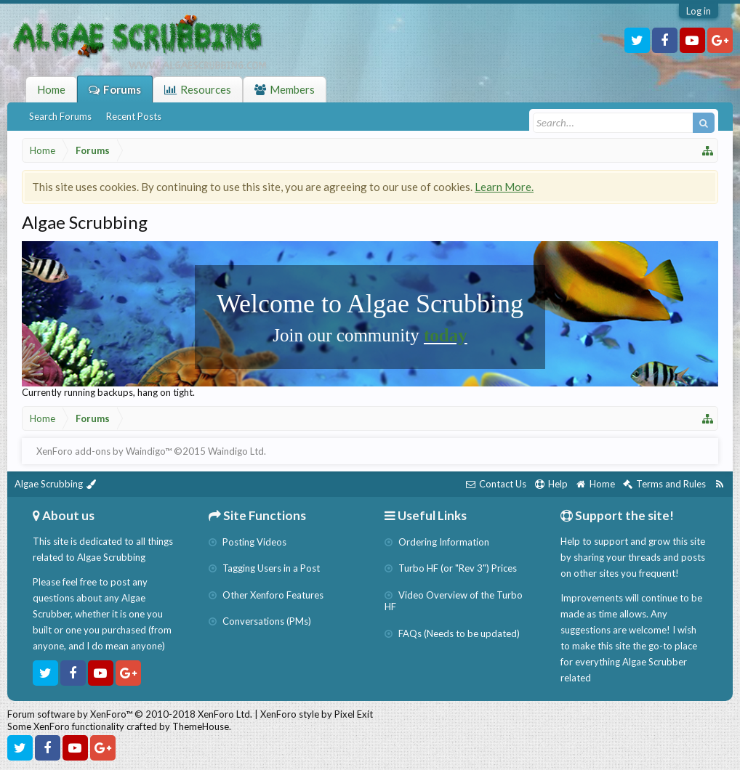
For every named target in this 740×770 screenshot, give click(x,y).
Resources (205, 89)
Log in (698, 11)
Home (51, 89)
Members (292, 89)
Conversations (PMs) (260, 621)
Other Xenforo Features (266, 595)
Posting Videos (247, 542)
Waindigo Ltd (236, 451)
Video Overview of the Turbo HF (454, 601)
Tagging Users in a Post (264, 568)
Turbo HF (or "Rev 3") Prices (451, 568)
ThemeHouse (200, 726)
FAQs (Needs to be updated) (452, 633)
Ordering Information (437, 542)
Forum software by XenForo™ (129, 714)
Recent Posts (133, 116)
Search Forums (60, 116)
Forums (122, 89)
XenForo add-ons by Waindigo (100, 451)
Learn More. (504, 186)
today (445, 335)
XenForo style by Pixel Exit (316, 714)
